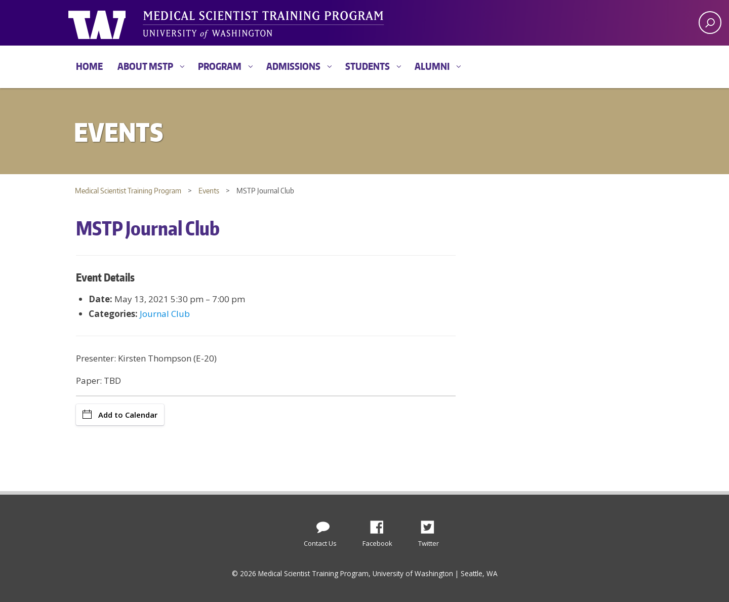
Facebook (380, 524)
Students (367, 66)
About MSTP (145, 66)
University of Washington (109, 23)
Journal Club (165, 313)
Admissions (293, 66)
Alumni (432, 66)
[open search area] (710, 22)
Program (219, 66)
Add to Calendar (120, 415)
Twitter (431, 524)
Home (89, 66)
